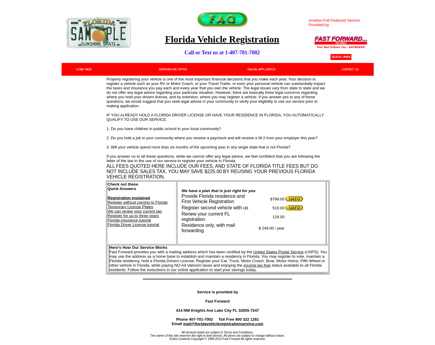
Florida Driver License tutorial (133, 224)
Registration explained (129, 198)
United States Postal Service (278, 252)
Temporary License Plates (130, 207)
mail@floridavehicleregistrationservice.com (223, 324)
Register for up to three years (133, 215)
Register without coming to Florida (138, 202)
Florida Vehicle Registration (222, 39)
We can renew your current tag (135, 211)
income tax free (256, 265)
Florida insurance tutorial (129, 220)
